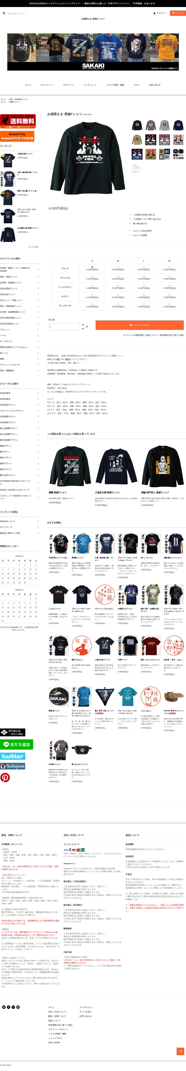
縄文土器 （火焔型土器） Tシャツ (150, 610)
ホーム (28, 85)
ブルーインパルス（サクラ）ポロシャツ (26, 210)
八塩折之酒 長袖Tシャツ (107, 492)
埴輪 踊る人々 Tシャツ (172, 558)
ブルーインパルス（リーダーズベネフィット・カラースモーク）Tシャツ (81, 713)
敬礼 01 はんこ (77, 660)
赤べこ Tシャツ (147, 558)
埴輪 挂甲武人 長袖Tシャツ (155, 492)
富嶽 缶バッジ (54, 711)
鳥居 (67, 359)
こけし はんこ (146, 711)
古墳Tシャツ (122, 660)
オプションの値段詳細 (133, 335)
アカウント (162, 13)
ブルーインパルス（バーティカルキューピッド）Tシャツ (174, 611)
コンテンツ (90, 85)
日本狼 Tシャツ (55, 764)
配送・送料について (57, 1016)
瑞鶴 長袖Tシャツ (58, 492)
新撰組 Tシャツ (78, 558)
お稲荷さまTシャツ (125, 609)
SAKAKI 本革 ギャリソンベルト (173, 712)
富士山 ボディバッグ (80, 764)
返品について (152, 335)
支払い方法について (57, 1012)
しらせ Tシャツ (55, 609)
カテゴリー (47, 85)
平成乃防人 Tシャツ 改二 (58, 558)
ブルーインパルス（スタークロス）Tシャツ (127, 712)
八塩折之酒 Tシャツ (24, 154)
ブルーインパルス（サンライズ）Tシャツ (58, 661)
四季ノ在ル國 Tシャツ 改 (26, 191)
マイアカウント (86, 1007)
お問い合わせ (155, 85)
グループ (69, 85)
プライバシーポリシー (58, 1029)
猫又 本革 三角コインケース (105, 712)
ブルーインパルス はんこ (104, 609)
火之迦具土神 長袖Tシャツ (27, 228)
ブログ (136, 85)
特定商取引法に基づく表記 (172, 335)
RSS (50, 1042)
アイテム (177, 13)
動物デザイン (15, 102)
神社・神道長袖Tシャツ (19, 99)
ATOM (57, 1042)
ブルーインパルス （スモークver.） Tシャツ (127, 559)
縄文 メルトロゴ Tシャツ (150, 660)
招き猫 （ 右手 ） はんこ (173, 660)
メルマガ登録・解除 (115, 85)
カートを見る (85, 1012)
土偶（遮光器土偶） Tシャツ (27, 173)
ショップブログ (55, 1038)
